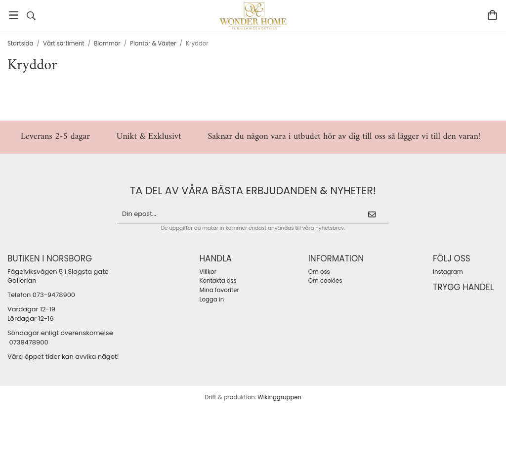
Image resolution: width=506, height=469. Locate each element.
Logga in (211, 299)
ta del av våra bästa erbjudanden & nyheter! (253, 190)
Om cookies (325, 281)
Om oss (319, 272)
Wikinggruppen (279, 397)
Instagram (448, 272)
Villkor (207, 272)
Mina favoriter (219, 290)
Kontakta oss (217, 281)
